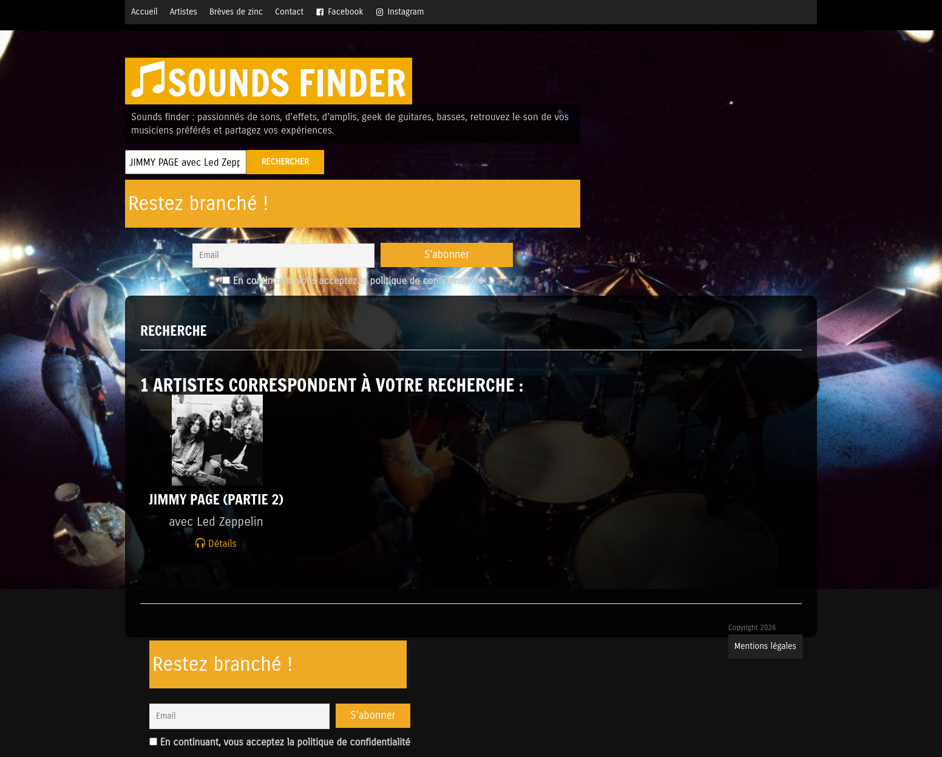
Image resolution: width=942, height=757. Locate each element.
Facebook (345, 12)
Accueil (144, 12)
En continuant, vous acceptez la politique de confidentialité (352, 281)
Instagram (406, 12)
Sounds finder (268, 83)
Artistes (183, 12)
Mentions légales (765, 646)
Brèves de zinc (236, 12)
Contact (289, 12)
